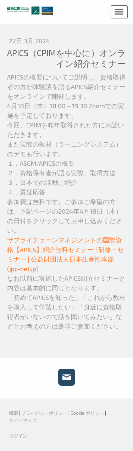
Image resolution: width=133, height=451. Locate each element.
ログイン (18, 436)
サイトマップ (23, 420)
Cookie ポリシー (87, 413)
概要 (13, 413)
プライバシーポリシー (44, 413)
